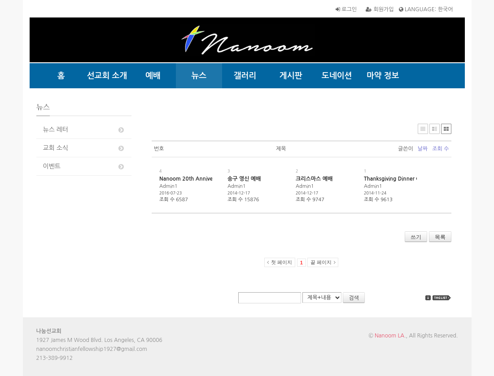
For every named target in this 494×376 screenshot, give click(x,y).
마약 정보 (383, 76)
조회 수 (440, 148)
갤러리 (244, 76)
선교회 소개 (107, 76)
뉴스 (198, 76)
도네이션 (337, 76)
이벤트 (84, 166)
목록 (440, 237)
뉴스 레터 (84, 129)
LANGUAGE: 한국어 (426, 9)
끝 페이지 (321, 262)
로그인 (346, 9)
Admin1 (168, 186)
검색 (354, 298)
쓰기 (416, 237)
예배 (153, 76)
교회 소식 (84, 148)
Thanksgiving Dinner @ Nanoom (404, 179)
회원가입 (379, 9)
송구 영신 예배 (244, 179)
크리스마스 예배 (314, 179)
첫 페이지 (281, 262)
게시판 (291, 76)
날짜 (423, 148)
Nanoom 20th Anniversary (191, 179)
